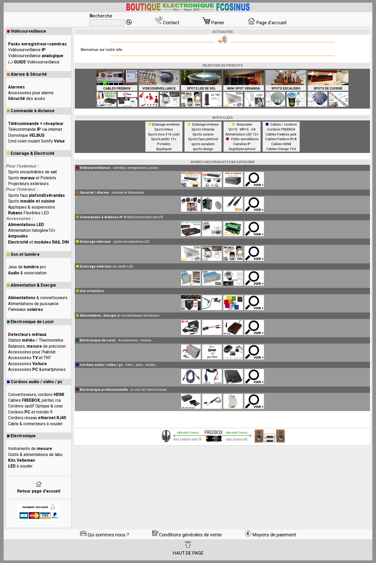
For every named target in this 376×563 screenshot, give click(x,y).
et (38, 242)
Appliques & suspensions (31, 207)
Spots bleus (164, 129)
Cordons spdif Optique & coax (35, 406)
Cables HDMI (281, 144)
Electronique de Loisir (30, 321)
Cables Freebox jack (281, 134)
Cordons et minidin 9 (30, 412)
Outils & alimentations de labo (35, 454)
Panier (213, 22)
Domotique (26, 135)
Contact (167, 22)
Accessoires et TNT (29, 357)
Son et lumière (23, 254)
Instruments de (30, 448)
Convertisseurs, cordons (36, 394)
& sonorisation (27, 272)
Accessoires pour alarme (31, 92)
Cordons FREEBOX (281, 129)
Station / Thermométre (35, 340)
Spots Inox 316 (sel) (164, 134)
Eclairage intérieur (205, 124)
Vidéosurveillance (26, 31)
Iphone (250, 149)
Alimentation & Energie (31, 285)
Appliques (164, 149)
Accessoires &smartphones (37, 369)
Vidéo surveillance (244, 139)
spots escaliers (203, 144)
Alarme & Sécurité (27, 74)
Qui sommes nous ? (104, 534)
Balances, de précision (37, 346)
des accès (26, 98)
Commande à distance (30, 110)
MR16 (245, 129)
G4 (253, 129)
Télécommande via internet (35, 129)
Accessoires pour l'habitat (32, 351)
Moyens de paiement (270, 534)
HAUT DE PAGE (188, 548)
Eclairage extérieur (166, 124)
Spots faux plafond (203, 139)
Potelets (163, 144)
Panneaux (25, 309)
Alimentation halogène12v (31, 230)
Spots (31, 201)
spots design (203, 149)
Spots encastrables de (32, 171)
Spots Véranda (203, 129)
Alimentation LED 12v (241, 134)
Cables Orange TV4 (281, 149)
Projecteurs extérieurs (28, 183)
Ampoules (244, 124)
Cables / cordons (283, 124)
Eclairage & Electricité (30, 153)
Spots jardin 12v (163, 139)
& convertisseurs (37, 297)
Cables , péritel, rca (34, 400)
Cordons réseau (37, 417)
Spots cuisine (203, 134)
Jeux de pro (27, 266)
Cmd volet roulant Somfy (36, 141)
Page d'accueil (267, 22)
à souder (20, 466)
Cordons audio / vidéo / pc (34, 381)
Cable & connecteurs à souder (35, 423)
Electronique (21, 435)
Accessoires (27, 363)
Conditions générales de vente (187, 534)
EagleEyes (236, 149)
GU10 (234, 129)
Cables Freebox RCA (281, 139)
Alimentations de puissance (33, 303)
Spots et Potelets (32, 177)
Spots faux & (36, 195)
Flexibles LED (28, 212)
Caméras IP (242, 144)
